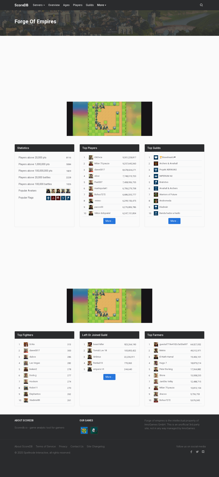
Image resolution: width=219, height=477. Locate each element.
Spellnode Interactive (36, 452)
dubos (30, 356)
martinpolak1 (98, 188)
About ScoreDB (24, 446)
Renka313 (95, 363)
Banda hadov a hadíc (167, 213)
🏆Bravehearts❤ (165, 157)
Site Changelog (96, 446)
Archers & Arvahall (166, 163)
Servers (38, 5)
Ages (66, 5)
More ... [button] (109, 221)
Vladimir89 (32, 400)
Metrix (159, 350)
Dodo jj (30, 375)
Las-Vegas (32, 363)
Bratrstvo (161, 182)
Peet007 (95, 182)
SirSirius (94, 356)
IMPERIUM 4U (163, 176)
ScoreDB (21, 5)
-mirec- (95, 200)
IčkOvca (95, 157)
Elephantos (32, 394)
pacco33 (96, 207)
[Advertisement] (109, 67)
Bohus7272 (97, 194)
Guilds (90, 5)
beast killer (96, 344)
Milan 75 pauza (99, 163)
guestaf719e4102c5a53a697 (171, 344)
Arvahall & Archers (166, 188)
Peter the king (163, 369)
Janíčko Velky (163, 381)
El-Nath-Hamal (163, 356)
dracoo (160, 394)
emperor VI (96, 369)
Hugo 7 (160, 363)
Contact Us (76, 446)
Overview (54, 5)
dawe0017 (97, 169)
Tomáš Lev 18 (97, 350)
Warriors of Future (165, 194)
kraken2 (30, 369)
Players (77, 5)
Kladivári (161, 207)
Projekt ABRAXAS (165, 169)
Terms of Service (46, 446)
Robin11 (31, 387)
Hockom (31, 381)
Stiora (159, 375)
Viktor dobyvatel (99, 213)
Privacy (63, 446)
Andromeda (162, 200)
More (100, 5)
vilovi (94, 176)
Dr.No (29, 344)
